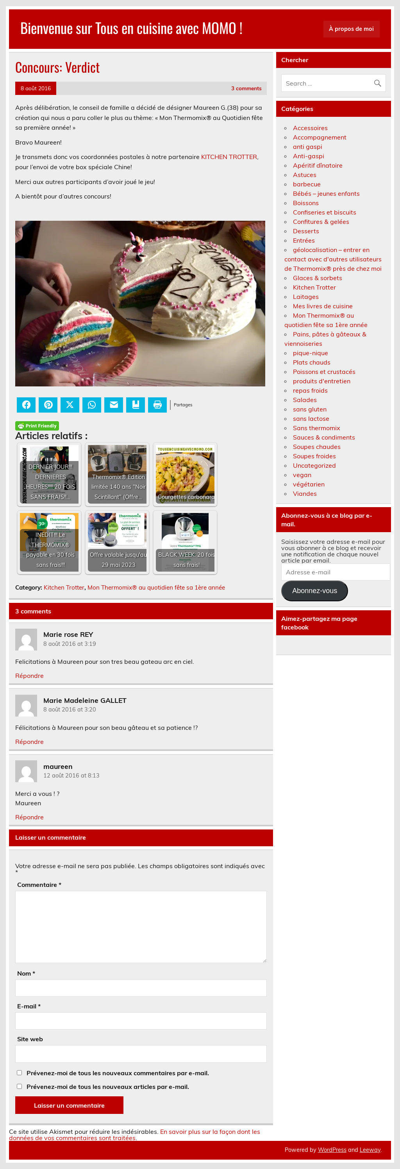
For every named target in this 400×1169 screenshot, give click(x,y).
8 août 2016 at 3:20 (69, 709)
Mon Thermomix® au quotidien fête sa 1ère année (156, 587)
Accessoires (310, 128)
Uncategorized (314, 465)
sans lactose (311, 418)
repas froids (310, 390)
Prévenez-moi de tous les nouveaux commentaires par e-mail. (118, 1073)
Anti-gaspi (308, 156)
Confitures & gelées (321, 221)
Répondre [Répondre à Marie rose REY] (29, 675)
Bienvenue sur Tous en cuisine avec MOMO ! (131, 27)
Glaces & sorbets (317, 278)
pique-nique (310, 353)
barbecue (307, 184)
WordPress (332, 1149)
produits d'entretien (321, 381)
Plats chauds (311, 362)
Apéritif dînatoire (318, 165)
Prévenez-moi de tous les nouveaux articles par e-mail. (108, 1086)
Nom (26, 973)
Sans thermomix (316, 428)
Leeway (370, 1149)
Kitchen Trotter (64, 587)
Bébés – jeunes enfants (326, 193)
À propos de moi (351, 28)
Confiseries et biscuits (324, 212)
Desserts (306, 231)
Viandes (305, 493)
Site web (30, 1039)
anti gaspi (307, 146)
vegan (302, 475)
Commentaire (39, 884)
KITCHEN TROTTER (229, 157)
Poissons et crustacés (324, 371)
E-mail (29, 1006)
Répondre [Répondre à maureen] (29, 817)
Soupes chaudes (317, 446)
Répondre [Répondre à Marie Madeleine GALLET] (29, 741)
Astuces (304, 175)
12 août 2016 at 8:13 (71, 775)
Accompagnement (319, 137)
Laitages (306, 296)
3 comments (246, 88)
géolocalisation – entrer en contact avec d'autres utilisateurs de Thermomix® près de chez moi (333, 259)
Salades (305, 400)
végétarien (309, 484)
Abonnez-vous (314, 591)
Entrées (304, 240)
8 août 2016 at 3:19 (69, 643)
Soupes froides (314, 456)
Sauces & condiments (324, 437)
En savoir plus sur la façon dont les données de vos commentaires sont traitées (134, 1135)
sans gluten (310, 409)
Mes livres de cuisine (323, 306)
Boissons (306, 203)
